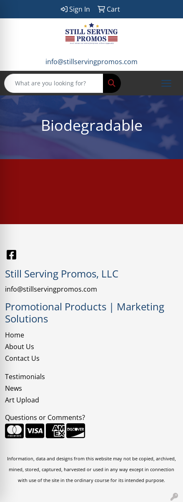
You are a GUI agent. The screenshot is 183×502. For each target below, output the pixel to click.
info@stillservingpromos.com (91, 61)
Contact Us (22, 358)
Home (14, 335)
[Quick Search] (53, 83)
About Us (19, 346)
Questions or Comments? (45, 417)
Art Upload (22, 400)
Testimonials (25, 376)
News (13, 388)
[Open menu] (166, 83)
